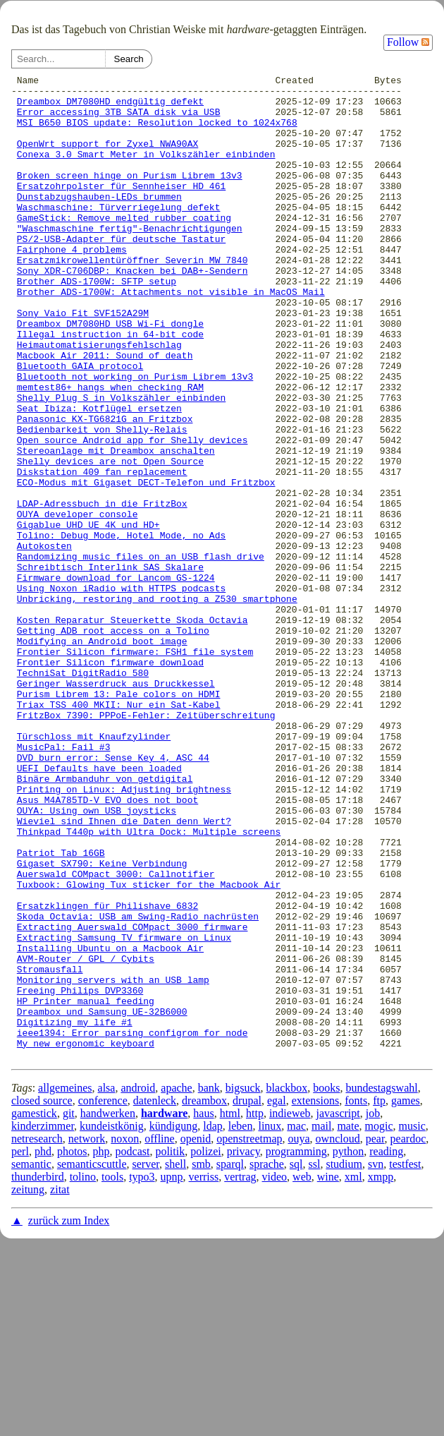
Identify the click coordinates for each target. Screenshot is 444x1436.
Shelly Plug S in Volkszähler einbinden (121, 463)
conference (103, 1297)
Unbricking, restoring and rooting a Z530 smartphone (157, 704)
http (255, 1310)
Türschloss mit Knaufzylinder (94, 869)
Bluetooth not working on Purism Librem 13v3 (135, 437)
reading (386, 1348)
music (412, 1323)
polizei (205, 1348)
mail (321, 1323)
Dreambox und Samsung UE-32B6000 (102, 1199)
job (373, 1310)
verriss (204, 1374)
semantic (31, 1361)
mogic (379, 1323)
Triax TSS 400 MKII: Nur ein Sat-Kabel (119, 831)
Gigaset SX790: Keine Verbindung (102, 1021)
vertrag (240, 1374)
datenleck (154, 1297)
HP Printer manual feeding (85, 1187)
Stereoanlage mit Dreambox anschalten (116, 526)
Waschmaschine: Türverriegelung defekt (119, 234)
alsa (107, 1285)
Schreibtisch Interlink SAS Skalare (110, 666)
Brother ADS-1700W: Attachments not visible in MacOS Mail (171, 336)
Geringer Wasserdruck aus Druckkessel (116, 806)
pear (375, 1335)
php (101, 1348)
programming (296, 1348)
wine (328, 1374)
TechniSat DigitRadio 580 (83, 793)
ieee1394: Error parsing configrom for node (132, 1225)
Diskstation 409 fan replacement (102, 551)
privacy (243, 1348)
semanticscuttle (92, 1361)
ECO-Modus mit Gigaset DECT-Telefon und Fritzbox (146, 564)
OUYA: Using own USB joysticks (96, 958)
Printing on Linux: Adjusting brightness (124, 933)
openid (195, 1335)
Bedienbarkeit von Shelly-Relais (102, 501)
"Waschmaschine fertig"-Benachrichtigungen (129, 259)
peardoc (408, 1335)
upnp (172, 1374)
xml (353, 1374)
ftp (379, 1297)
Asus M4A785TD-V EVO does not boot (107, 945)
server (145, 1361)
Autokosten (44, 640)
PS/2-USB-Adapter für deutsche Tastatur (121, 272)
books (326, 1285)
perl (20, 1348)
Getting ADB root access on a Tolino (113, 742)
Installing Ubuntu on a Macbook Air (110, 1123)
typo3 (141, 1374)
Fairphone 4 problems (72, 285)
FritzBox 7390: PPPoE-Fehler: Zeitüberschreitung (146, 844)
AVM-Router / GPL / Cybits (85, 1136)
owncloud (338, 1335)
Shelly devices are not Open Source (110, 539)
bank (209, 1285)
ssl (315, 1361)
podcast (133, 1348)
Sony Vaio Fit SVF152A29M (83, 361)
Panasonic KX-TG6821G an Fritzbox (105, 488)
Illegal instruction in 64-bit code (110, 386)
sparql (230, 1361)
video (275, 1374)
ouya (298, 1335)
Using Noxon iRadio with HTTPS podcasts (121, 691)
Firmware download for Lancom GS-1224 (116, 678)
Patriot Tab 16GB (61, 1009)
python (348, 1348)
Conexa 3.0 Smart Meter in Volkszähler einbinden (146, 170)
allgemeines (65, 1285)
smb (201, 1361)
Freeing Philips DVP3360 (80, 1174)
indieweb (290, 1310)
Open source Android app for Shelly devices (132, 513)
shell (175, 1361)
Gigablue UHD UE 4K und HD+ (88, 615)
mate (348, 1323)
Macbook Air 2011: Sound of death (105, 412)
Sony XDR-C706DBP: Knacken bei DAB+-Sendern (132, 310)
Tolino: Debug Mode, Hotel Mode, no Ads (121, 628)
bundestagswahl (381, 1285)
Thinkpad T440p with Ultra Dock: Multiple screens (148, 983)
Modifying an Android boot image (102, 755)
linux (269, 1323)
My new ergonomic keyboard (85, 1237)
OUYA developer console (77, 602)
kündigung (173, 1323)
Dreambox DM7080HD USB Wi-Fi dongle (110, 374)
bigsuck (243, 1285)
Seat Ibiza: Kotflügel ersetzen (99, 475)
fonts (356, 1297)
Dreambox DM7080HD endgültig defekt (110, 107)
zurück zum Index (69, 1417)
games (405, 1297)
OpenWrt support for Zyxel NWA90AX (107, 158)
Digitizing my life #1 (74, 1212)
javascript (338, 1310)
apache (176, 1285)
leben (240, 1323)
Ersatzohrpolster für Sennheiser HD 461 (121, 209)
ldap (213, 1323)
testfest (405, 1361)
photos (72, 1348)
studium (344, 1361)
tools (112, 1374)
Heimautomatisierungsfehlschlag (99, 399)
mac (296, 1323)
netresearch (37, 1335)
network (86, 1335)
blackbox (287, 1285)
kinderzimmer (42, 1323)
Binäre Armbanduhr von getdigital (105, 920)
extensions (316, 1297)
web (302, 1374)
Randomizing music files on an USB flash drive (140, 653)
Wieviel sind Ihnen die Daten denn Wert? (124, 971)
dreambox (204, 1297)
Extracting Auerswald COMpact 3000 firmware (132, 1098)
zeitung (27, 1386)
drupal (247, 1297)
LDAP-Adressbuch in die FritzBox (102, 590)
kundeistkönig (112, 1323)
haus (203, 1310)
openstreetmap (249, 1335)
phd (43, 1348)
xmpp (380, 1374)
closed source (42, 1297)
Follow (408, 42)
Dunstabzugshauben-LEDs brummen (99, 221)
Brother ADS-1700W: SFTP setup (96, 323)
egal (276, 1297)
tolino (83, 1374)
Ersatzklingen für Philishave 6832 (107, 1072)
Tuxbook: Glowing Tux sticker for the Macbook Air (148, 1047)
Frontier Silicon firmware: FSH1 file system (135, 767)
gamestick (34, 1310)
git (69, 1310)
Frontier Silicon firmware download (110, 780)
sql (296, 1361)
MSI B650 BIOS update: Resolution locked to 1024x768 (157, 132)
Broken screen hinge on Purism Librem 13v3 (129, 196)
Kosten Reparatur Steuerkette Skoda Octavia (132, 729)
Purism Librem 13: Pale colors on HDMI (119, 818)
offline (159, 1335)
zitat (60, 1386)
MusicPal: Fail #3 (64, 882)
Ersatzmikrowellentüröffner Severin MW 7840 (132, 297)
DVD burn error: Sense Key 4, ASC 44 (113, 894)
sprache (266, 1361)
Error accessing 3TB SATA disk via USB (119, 120)
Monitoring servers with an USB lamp (113, 1161)
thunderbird (37, 1374)
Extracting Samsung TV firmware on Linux (124, 1110)
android (138, 1285)
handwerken (107, 1310)
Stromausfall (50, 1148)
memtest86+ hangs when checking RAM (110, 450)
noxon (125, 1335)
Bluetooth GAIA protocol (80, 424)
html (230, 1310)
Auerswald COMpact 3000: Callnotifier (116, 1034)
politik (170, 1348)
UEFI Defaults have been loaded (99, 907)
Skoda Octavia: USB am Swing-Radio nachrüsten (138, 1085)
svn (375, 1361)
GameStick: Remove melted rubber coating (124, 247)
